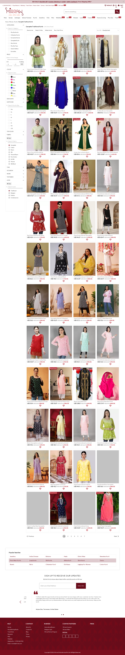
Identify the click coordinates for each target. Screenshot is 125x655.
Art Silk (12, 159)
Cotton (12, 147)
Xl (11, 123)
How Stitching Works (13, 629)
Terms (27, 634)
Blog (27, 632)
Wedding (60, 18)
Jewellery (42, 18)
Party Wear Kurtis (15, 560)
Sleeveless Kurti (104, 556)
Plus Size (110, 18)
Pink (13, 79)
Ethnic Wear (81, 556)
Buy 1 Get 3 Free (58, 30)
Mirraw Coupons (67, 627)
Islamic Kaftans (14, 48)
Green (13, 85)
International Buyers (49, 627)
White (13, 90)
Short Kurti (81, 560)
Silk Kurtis (49, 560)
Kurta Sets (13, 51)
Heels (65, 556)
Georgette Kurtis (15, 40)
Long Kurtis (32, 560)
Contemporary (14, 197)
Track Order (29, 5)
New (5, 18)
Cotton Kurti (104, 564)
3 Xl (12, 128)
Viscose (13, 161)
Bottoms (48, 556)
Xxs (12, 109)
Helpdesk (10, 639)
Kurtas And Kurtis (15, 38)
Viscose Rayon (14, 154)
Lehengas (17, 18)
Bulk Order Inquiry (50, 5)
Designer (13, 193)
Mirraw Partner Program (50, 632)
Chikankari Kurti (51, 564)
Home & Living (101, 18)
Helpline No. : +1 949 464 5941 (15, 641)
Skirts (31, 564)
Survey (42, 5)
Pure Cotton (14, 157)
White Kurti (67, 560)
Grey (13, 93)
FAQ (9, 636)
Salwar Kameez (26, 18)
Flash (118, 18)
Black (13, 77)
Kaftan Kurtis (48, 30)
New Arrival (30, 30)
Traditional (13, 190)
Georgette (13, 145)
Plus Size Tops (14, 46)
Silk (11, 152)
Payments (10, 634)
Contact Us (29, 629)
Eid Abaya (67, 564)
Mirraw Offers (66, 629)
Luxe (83, 18)
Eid (69, 18)
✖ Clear (9, 138)
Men (52, 18)
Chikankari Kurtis (15, 35)
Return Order (36, 5)
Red (13, 82)
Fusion (91, 18)
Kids (48, 18)
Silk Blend (13, 164)
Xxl (11, 125)
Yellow (13, 96)
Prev (21, 602)
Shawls (12, 564)
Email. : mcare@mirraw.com (15, 643)
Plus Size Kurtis (14, 32)
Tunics (102, 560)
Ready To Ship (39, 30)
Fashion (13, 195)
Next (115, 536)
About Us (28, 627)
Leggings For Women (84, 564)
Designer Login (48, 629)
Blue (13, 88)
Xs (11, 112)
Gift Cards (62, 5)
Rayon (12, 149)
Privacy (28, 636)
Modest (75, 18)
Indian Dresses (33, 556)
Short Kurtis (14, 43)
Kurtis (35, 18)
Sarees (11, 18)
